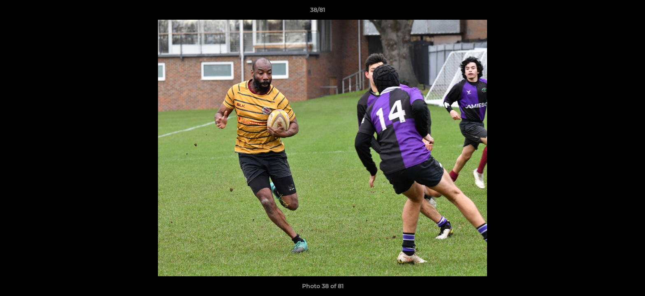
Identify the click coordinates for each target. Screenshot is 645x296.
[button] (610, 12)
